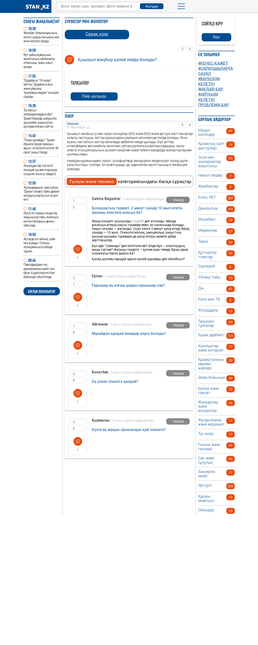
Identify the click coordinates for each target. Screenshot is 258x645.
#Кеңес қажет (213, 63)
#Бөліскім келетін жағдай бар (210, 83)
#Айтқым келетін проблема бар (213, 99)
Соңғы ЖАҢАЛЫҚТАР (41, 21)
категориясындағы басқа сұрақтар (129, 181)
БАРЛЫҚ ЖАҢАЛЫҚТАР (41, 291)
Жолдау (151, 6)
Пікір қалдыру (94, 96)
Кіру (216, 37)
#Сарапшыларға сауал (215, 71)
